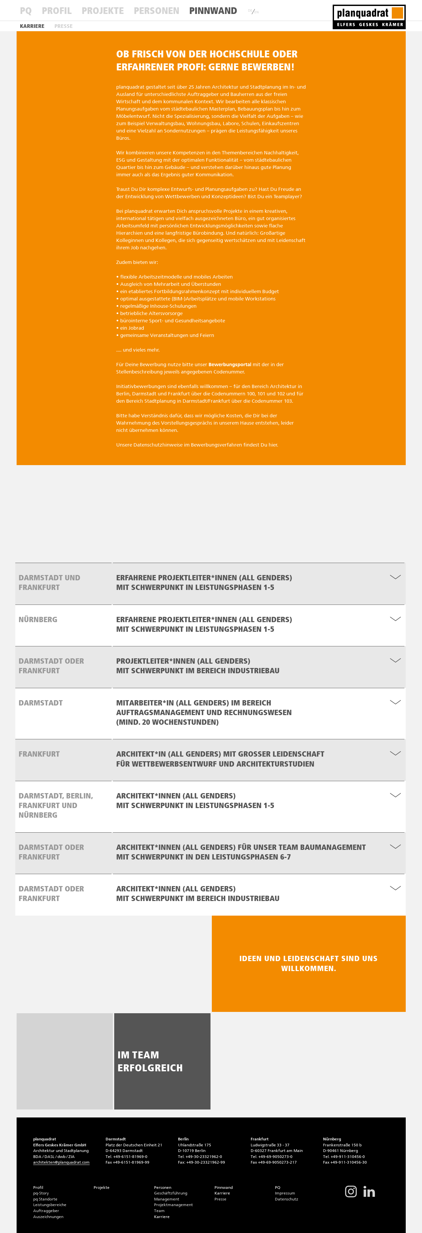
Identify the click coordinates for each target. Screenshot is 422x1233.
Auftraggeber (46, 1210)
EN (256, 12)
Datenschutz (286, 1199)
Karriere (32, 26)
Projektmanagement (173, 1204)
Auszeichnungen (48, 1216)
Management (166, 1199)
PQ (26, 10)
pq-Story (41, 1193)
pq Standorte (45, 1199)
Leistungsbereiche (49, 1204)
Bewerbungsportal (230, 365)
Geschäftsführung (170, 1193)
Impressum (285, 1193)
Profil (57, 10)
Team (159, 1210)
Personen (156, 10)
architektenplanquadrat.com (61, 1162)
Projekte (103, 10)
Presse (63, 26)
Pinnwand (213, 10)
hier (273, 445)
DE (250, 11)
